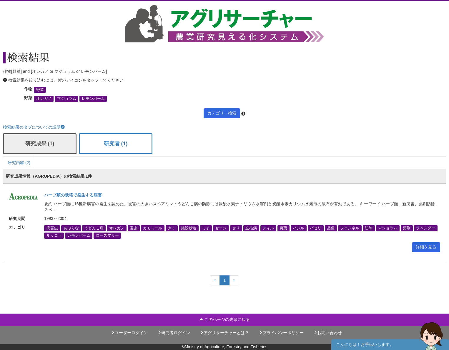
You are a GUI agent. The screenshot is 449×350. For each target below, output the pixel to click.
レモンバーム (93, 99)
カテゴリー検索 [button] (221, 113)
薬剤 (406, 228)
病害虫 (52, 228)
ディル (268, 228)
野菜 (40, 90)
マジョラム (66, 99)
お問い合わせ (327, 332)
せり (236, 228)
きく (171, 228)
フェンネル (349, 228)
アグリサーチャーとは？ (224, 332)
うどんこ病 (94, 228)
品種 (331, 228)
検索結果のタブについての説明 (34, 127)
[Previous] (215, 280)
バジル (298, 228)
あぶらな (71, 228)
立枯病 (251, 228)
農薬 (283, 228)
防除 (368, 228)
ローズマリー (107, 235)
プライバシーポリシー (281, 332)
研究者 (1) (116, 144)
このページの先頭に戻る (224, 319)
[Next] (234, 280)
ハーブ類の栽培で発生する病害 (73, 195)
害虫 (133, 228)
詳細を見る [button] (426, 247)
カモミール (152, 228)
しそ (205, 228)
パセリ (315, 228)
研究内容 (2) (19, 162)
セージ (221, 228)
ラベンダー (425, 228)
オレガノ (43, 99)
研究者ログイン (173, 332)
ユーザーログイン (129, 332)
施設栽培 (188, 228)
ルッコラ (54, 235)
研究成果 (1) (39, 144)
